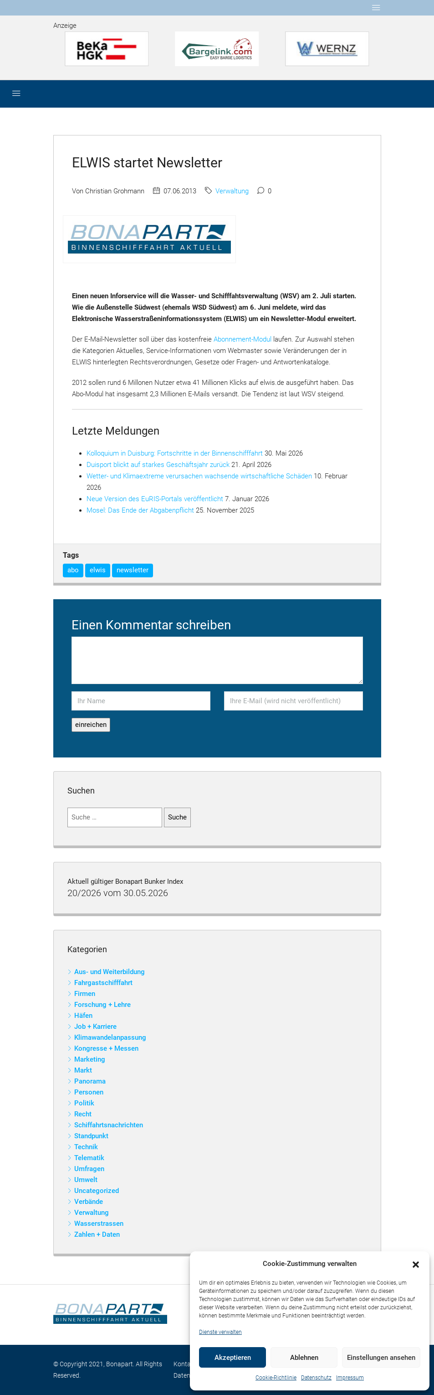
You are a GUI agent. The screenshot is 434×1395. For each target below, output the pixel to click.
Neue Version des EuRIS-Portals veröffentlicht (155, 499)
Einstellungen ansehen (381, 1358)
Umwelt (85, 1180)
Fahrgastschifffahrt (103, 983)
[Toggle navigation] (376, 8)
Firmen (84, 994)
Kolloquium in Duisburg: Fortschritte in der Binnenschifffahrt (175, 453)
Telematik (89, 1158)
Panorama (90, 1081)
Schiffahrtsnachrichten (108, 1125)
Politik (84, 1103)
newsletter (132, 570)
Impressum (350, 1377)
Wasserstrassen (98, 1223)
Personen (88, 1092)
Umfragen (89, 1169)
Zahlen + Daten (97, 1234)
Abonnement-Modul (242, 339)
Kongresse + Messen (106, 1048)
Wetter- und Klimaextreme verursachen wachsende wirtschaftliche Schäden (199, 476)
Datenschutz (316, 1377)
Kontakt (185, 1364)
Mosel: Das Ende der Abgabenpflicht (140, 510)
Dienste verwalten (220, 1332)
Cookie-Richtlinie (275, 1377)
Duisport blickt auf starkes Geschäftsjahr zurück (158, 465)
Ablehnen (304, 1358)
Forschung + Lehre (102, 1005)
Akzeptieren (232, 1358)
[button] (415, 1264)
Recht (83, 1114)
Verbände (88, 1202)
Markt (83, 1070)
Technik (86, 1147)
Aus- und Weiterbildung (109, 972)
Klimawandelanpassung (110, 1037)
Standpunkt (91, 1136)
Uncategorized (96, 1191)
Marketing (89, 1059)
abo (73, 570)
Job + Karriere (95, 1026)
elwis (98, 570)
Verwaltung (232, 191)
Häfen (83, 1015)
